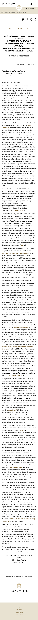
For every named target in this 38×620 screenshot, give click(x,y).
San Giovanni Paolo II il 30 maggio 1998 (15, 253)
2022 (24, 12)
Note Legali (19, 609)
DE (10, 28)
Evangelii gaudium (15, 375)
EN (14, 28)
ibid (22, 245)
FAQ (19, 607)
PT (28, 28)
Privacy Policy (19, 615)
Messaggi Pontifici (16, 12)
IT (24, 28)
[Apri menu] (35, 4)
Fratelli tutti (18, 210)
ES (18, 28)
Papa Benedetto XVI (20, 327)
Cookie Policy (19, 612)
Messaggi (4, 12)
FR (21, 28)
